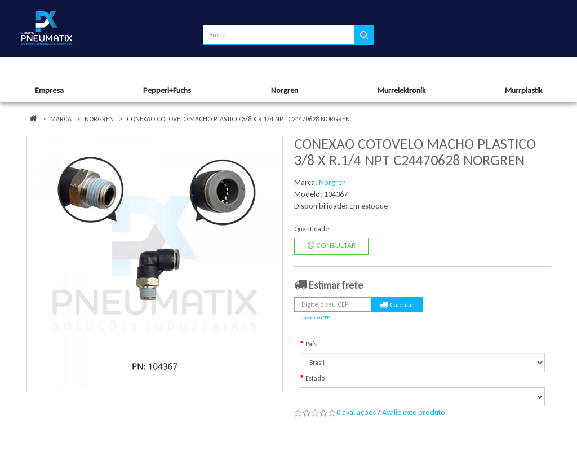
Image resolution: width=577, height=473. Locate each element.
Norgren (99, 119)
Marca (61, 119)
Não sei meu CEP (315, 317)
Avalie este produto (413, 412)
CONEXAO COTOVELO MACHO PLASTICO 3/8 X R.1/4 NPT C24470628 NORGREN (238, 119)
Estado (315, 378)
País (311, 344)
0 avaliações (356, 412)
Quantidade (311, 229)
